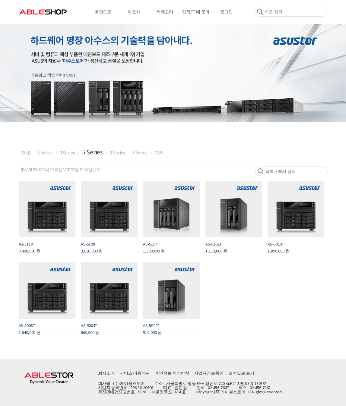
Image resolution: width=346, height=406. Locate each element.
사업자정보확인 (209, 373)
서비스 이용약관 (135, 373)
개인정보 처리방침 (172, 373)
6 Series (117, 153)
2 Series (45, 153)
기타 (159, 153)
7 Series (140, 153)
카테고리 (165, 11)
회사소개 (106, 373)
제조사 (134, 11)
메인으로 (103, 11)
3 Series (67, 153)
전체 (25, 153)
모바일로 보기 (241, 373)
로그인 (227, 11)
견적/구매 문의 (195, 11)
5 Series (92, 152)
